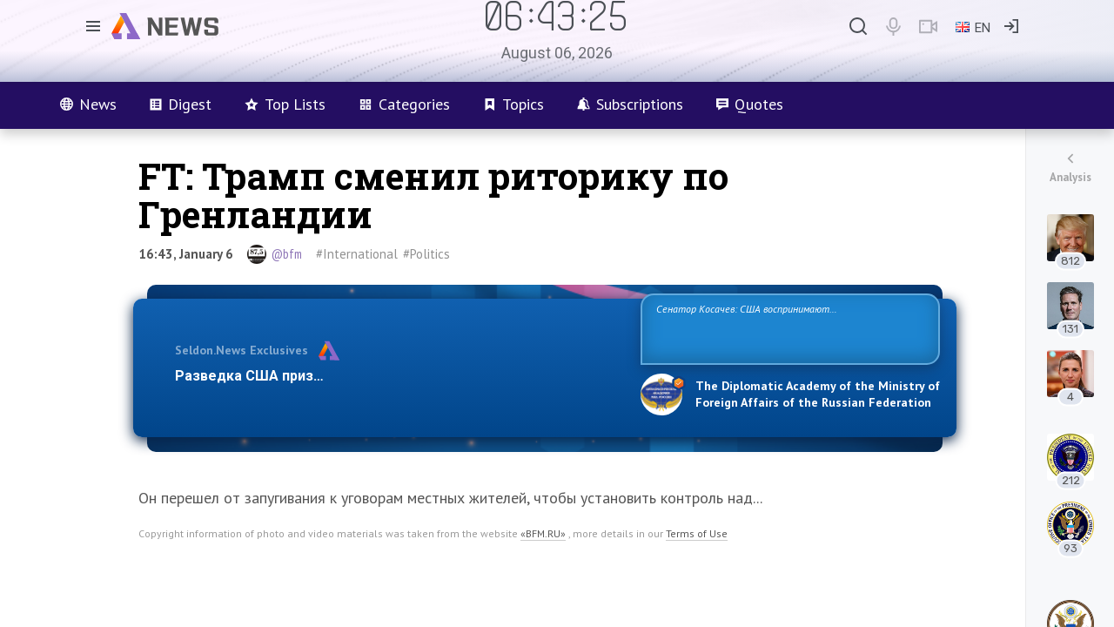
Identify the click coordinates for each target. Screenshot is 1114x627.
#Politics (426, 254)
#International (357, 254)
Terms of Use (697, 533)
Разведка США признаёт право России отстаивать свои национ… (398, 375)
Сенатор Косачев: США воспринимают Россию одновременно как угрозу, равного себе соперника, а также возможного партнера (787, 328)
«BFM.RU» (543, 533)
